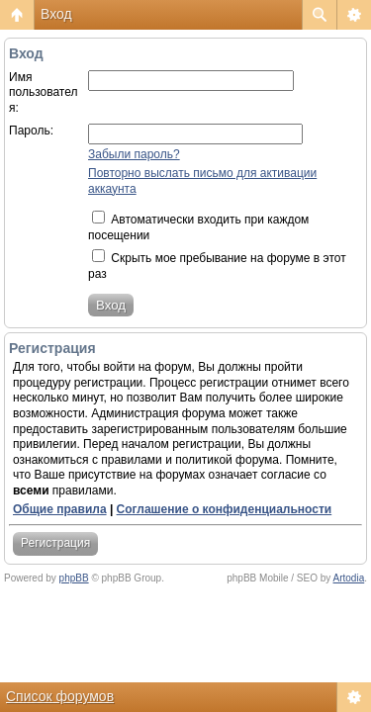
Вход (56, 14)
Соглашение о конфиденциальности (224, 509)
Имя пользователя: (43, 92)
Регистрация (55, 543)
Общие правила (60, 509)
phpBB (74, 578)
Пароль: (31, 130)
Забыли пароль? (134, 154)
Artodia (349, 578)
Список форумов (60, 696)
